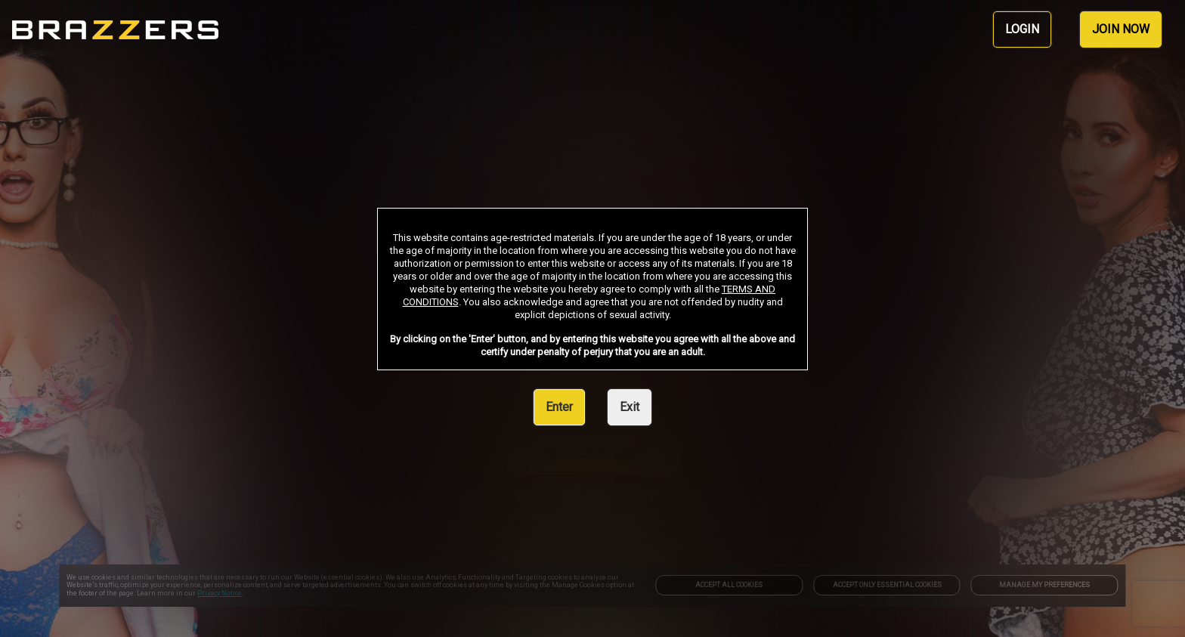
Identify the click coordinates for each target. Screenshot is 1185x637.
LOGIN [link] (1022, 29)
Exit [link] (629, 407)
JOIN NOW (1120, 29)
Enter (559, 407)
